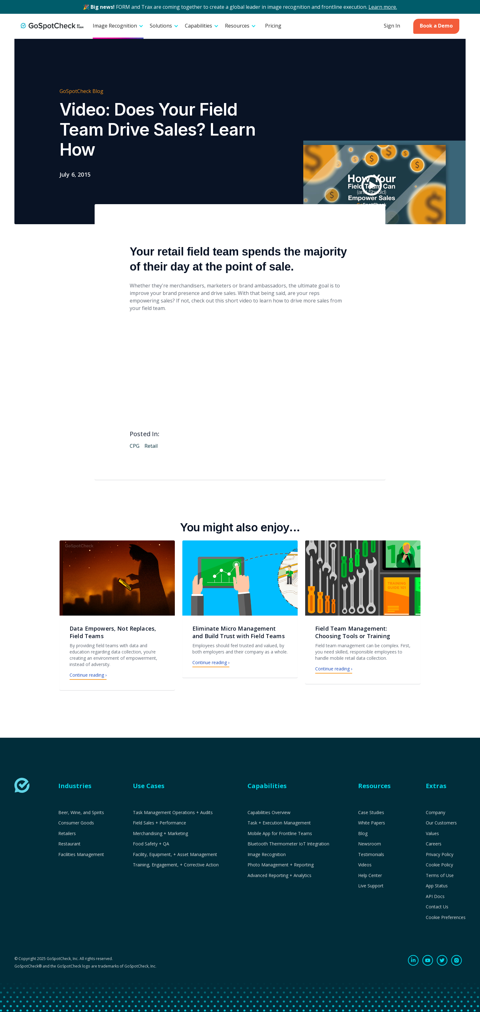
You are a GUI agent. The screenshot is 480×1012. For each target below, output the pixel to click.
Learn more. (382, 6)
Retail (151, 445)
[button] (118, 26)
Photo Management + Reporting (281, 865)
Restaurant (69, 844)
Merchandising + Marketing (160, 833)
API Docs (435, 896)
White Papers (371, 823)
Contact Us (437, 907)
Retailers (67, 833)
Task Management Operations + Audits (173, 812)
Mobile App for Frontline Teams (280, 833)
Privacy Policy (439, 854)
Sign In (392, 25)
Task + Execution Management (279, 823)
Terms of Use (440, 875)
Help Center (370, 875)
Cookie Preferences (446, 917)
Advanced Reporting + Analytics (279, 875)
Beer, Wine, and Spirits (81, 812)
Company (435, 812)
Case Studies (371, 812)
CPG (134, 445)
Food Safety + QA (151, 844)
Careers (433, 844)
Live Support (370, 886)
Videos (365, 865)
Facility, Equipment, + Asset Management (175, 854)
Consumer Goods (76, 823)
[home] (52, 26)
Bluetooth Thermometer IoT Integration (288, 844)
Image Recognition (267, 854)
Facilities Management (81, 854)
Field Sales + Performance (159, 823)
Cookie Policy (439, 865)
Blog (363, 833)
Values (432, 833)
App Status (437, 886)
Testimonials (371, 854)
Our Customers (441, 823)
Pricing (273, 25)
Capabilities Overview (269, 812)
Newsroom (369, 844)
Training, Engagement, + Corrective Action (176, 865)
